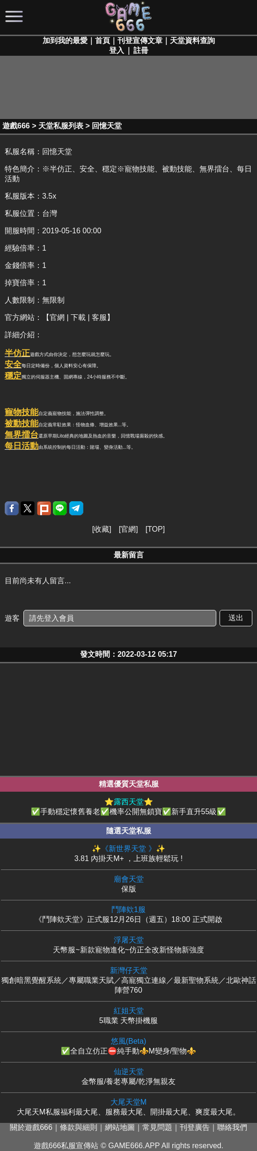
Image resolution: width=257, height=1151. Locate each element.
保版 (128, 884)
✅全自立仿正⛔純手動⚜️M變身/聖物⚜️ (128, 1046)
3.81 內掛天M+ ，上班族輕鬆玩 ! (128, 853)
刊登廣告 (195, 1127)
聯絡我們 (232, 1127)
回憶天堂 (107, 126)
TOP (155, 529)
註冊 (140, 50)
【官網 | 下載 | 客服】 (78, 317)
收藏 (101, 529)
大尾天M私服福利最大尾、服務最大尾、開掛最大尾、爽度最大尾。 (128, 1107)
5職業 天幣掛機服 (128, 1015)
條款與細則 (78, 1127)
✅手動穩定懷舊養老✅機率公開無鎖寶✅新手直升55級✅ (128, 806)
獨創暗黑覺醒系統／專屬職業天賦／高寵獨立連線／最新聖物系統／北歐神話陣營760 (128, 980)
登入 (116, 50)
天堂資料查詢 (192, 41)
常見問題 (157, 1127)
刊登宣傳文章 (139, 41)
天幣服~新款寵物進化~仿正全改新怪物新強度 (128, 945)
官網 (128, 529)
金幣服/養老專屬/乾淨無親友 (128, 1076)
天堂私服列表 (60, 126)
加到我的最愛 (65, 41)
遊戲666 (16, 126)
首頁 (102, 41)
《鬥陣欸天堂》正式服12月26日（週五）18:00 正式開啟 (128, 914)
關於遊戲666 (31, 1127)
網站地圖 (120, 1127)
